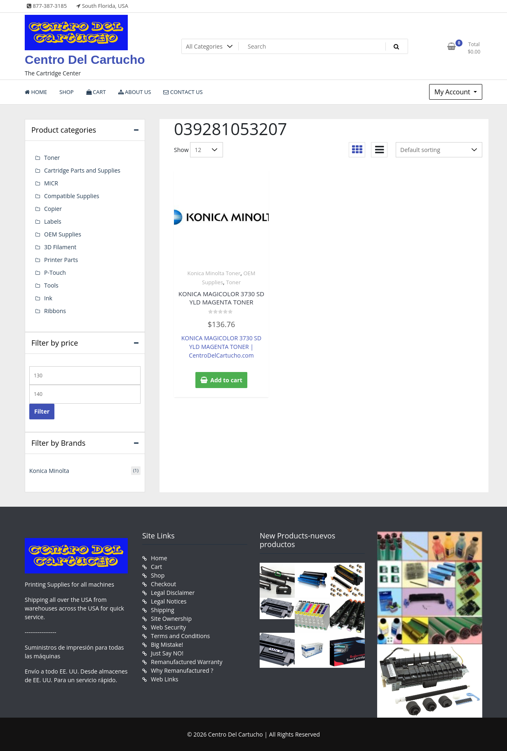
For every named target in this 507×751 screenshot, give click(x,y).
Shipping (162, 610)
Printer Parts (61, 260)
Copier (53, 209)
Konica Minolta (49, 471)
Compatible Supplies (71, 196)
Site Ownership (171, 618)
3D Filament (60, 247)
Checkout (163, 584)
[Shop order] (439, 149)
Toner (233, 282)
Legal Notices (168, 601)
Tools (51, 285)
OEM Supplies (62, 234)
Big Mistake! (167, 644)
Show (181, 150)
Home (159, 558)
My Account (453, 91)
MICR (51, 183)
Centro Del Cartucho (85, 59)
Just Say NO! (167, 653)
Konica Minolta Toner (213, 273)
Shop (157, 575)
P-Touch (55, 272)
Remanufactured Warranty (187, 662)
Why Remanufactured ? (182, 670)
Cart (156, 567)
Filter (41, 411)
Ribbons (55, 311)
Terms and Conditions (180, 636)
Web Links (164, 679)
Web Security (168, 627)
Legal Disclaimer (173, 593)
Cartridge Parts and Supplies (82, 170)
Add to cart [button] (226, 380)
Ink (48, 298)
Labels (52, 221)
